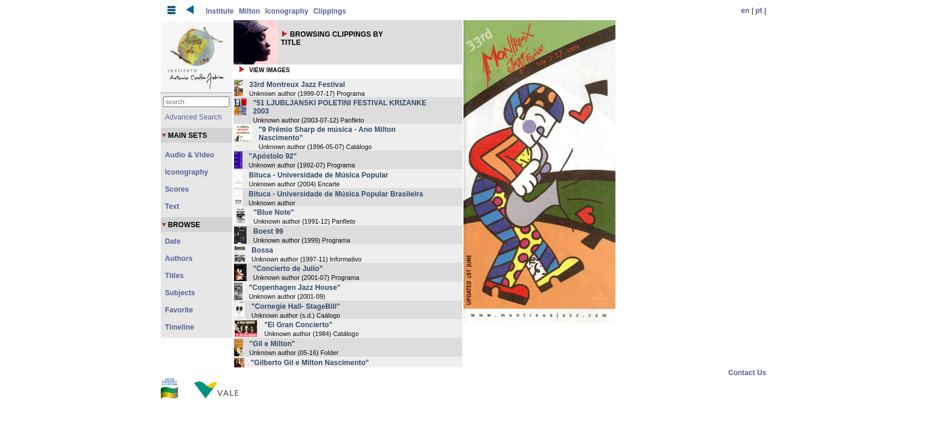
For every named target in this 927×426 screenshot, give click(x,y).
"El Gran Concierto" (298, 325)
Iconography (286, 11)
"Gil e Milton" (272, 344)
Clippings (329, 11)
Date (172, 241)
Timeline (179, 327)
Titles (174, 276)
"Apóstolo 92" (273, 156)
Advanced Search (193, 117)
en (745, 11)
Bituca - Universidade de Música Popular (318, 175)
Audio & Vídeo (189, 155)
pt (759, 11)
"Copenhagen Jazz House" (295, 287)
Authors (179, 258)
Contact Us (747, 373)
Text (172, 206)
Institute (220, 11)
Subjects (180, 293)
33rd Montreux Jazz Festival (297, 84)
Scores (177, 189)
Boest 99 (268, 231)
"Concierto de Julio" (288, 268)
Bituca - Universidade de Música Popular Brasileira (336, 194)
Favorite (179, 310)
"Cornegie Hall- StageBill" (295, 306)
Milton (249, 11)
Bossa (263, 250)
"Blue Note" (274, 212)
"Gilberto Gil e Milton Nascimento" (310, 363)
